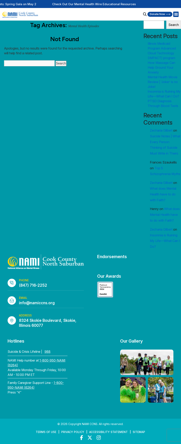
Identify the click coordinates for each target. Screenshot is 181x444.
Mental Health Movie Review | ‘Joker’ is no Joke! (163, 82)
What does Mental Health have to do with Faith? (163, 194)
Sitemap (139, 432)
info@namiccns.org (37, 303)
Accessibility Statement (108, 432)
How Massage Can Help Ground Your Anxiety (161, 67)
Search (173, 25)
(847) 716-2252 (33, 285)
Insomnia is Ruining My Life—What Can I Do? (165, 241)
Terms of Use (46, 432)
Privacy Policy (72, 432)
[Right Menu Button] (175, 14)
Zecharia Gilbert (161, 130)
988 (47, 352)
